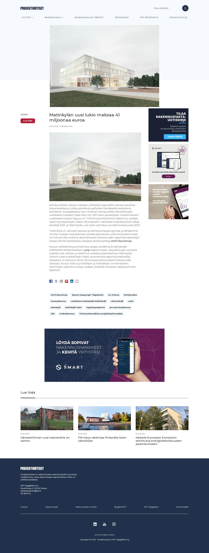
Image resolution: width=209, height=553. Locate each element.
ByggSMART (122, 17)
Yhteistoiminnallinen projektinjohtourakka (101, 314)
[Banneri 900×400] (104, 381)
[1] (168, 141)
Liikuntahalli (117, 301)
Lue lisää (27, 121)
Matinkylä (56, 307)
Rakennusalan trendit (89, 17)
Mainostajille (178, 17)
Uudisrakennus (67, 314)
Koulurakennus (58, 301)
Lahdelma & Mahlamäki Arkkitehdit (88, 301)
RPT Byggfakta (149, 17)
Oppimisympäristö (95, 307)
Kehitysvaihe (130, 295)
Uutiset (26, 17)
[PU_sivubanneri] (168, 218)
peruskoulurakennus (120, 307)
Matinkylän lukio (73, 307)
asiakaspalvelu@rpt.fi (31, 491)
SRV (53, 314)
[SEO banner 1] (168, 181)
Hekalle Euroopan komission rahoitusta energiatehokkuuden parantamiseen (159, 441)
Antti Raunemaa (59, 295)
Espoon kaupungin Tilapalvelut (88, 295)
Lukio (131, 301)
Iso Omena (113, 295)
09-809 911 (26, 493)
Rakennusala (53, 17)
